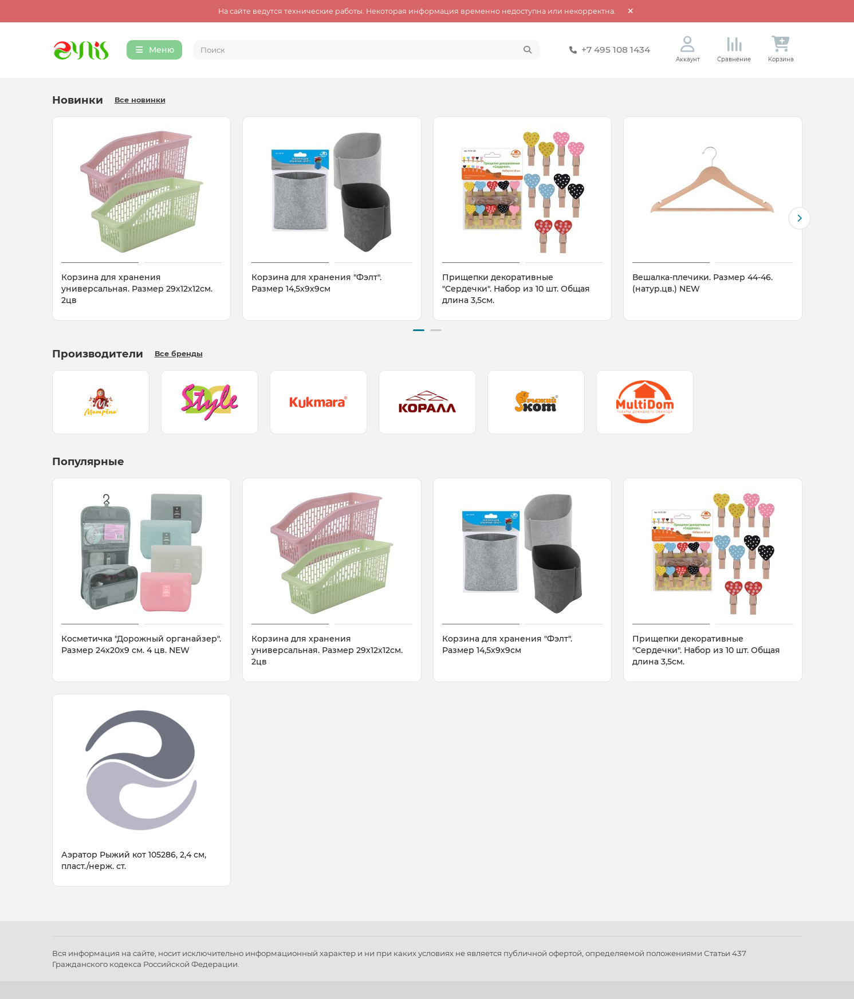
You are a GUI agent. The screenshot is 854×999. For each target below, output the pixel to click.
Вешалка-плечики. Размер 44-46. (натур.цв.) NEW (702, 283)
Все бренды (179, 353)
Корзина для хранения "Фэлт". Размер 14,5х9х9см (316, 283)
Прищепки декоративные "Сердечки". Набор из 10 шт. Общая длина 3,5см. (516, 289)
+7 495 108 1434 (607, 50)
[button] (799, 218)
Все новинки (140, 100)
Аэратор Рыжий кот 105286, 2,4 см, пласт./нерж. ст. (133, 860)
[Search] (367, 50)
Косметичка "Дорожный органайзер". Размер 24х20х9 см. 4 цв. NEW (141, 644)
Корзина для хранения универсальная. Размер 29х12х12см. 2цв (136, 289)
